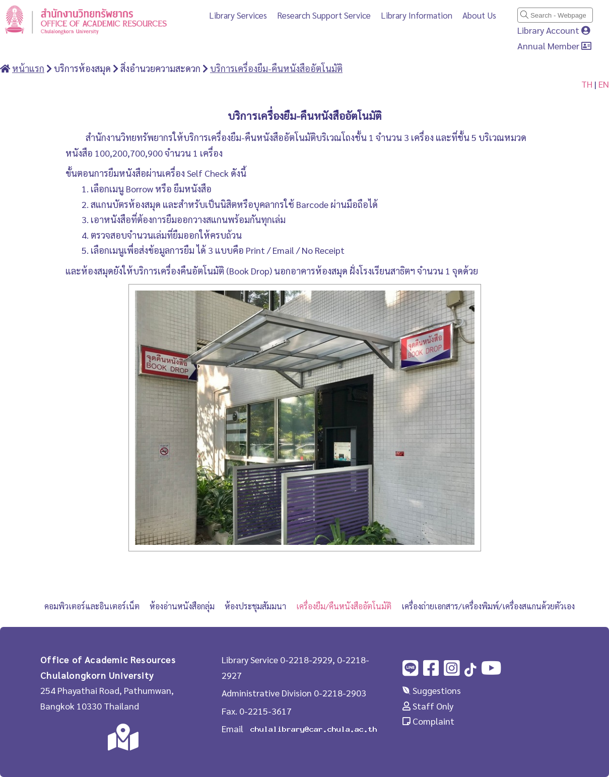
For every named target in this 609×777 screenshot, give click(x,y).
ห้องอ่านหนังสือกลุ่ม (182, 606)
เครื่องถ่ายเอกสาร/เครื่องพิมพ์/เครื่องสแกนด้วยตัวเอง (488, 606)
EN (603, 84)
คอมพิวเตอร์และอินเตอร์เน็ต (92, 606)
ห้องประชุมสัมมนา (255, 606)
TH (586, 84)
